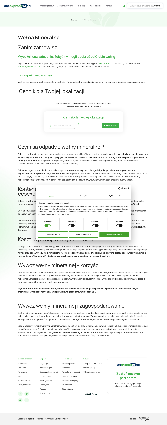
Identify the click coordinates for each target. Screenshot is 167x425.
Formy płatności (24, 385)
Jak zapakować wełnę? (35, 75)
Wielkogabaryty (46, 380)
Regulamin (22, 368)
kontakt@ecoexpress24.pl (30, 66)
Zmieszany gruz (46, 368)
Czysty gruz (44, 363)
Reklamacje (22, 372)
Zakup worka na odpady (92, 363)
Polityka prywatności (45, 419)
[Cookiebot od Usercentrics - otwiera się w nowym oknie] (119, 188)
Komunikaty (22, 363)
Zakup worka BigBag (69, 376)
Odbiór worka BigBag (70, 380)
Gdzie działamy (67, 389)
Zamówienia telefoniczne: (145, 6)
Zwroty (20, 376)
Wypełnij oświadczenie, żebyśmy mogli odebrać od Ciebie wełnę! (67, 56)
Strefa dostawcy (61, 419)
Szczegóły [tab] (83, 196)
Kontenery (66, 368)
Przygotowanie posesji (71, 372)
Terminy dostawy (24, 380)
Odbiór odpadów (68, 363)
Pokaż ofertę (110, 125)
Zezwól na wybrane (83, 234)
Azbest (43, 389)
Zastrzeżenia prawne (26, 419)
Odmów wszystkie (53, 234)
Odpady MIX (44, 385)
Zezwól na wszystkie (114, 234)
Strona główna (76, 20)
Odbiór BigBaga (89, 368)
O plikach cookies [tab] (115, 196)
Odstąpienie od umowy (92, 372)
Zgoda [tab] (51, 196)
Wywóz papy (45, 393)
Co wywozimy (67, 385)
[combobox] (64, 125)
